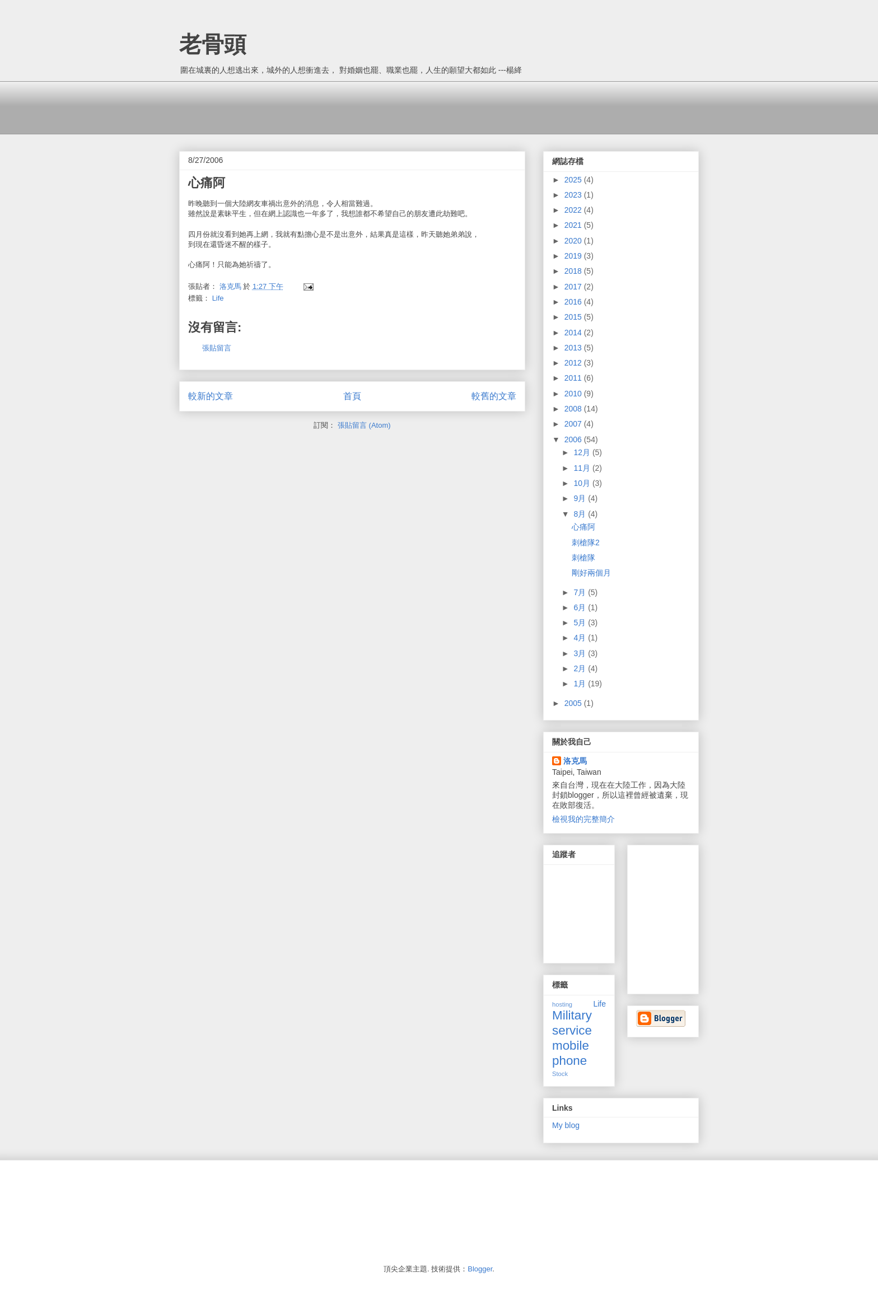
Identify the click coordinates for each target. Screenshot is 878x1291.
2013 (574, 347)
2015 (574, 316)
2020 (574, 240)
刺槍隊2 (586, 542)
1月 (580, 683)
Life (218, 298)
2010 (574, 393)
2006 (574, 439)
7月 (580, 592)
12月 (582, 452)
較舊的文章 (493, 396)
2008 (574, 408)
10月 (582, 483)
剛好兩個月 (591, 572)
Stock (560, 1073)
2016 (574, 301)
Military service (572, 1022)
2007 (574, 423)
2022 (574, 209)
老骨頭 (212, 44)
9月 (580, 498)
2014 (574, 332)
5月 (580, 622)
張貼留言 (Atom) (364, 425)
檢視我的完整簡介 (583, 819)
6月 (580, 607)
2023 (574, 194)
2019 (574, 255)
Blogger (480, 1269)
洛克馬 (575, 760)
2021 (574, 225)
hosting (562, 1004)
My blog (566, 1125)
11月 (582, 468)
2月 (580, 668)
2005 (574, 703)
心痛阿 (583, 526)
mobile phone (570, 1053)
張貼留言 (216, 348)
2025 (574, 179)
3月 (580, 653)
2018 (574, 270)
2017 (574, 286)
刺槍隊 (583, 557)
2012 (574, 362)
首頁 (352, 396)
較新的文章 (210, 396)
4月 (580, 637)
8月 (580, 513)
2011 (574, 377)
